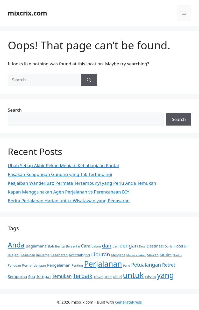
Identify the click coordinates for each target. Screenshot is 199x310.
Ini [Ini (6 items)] (186, 246)
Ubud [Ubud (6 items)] (117, 276)
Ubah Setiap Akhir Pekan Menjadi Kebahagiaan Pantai (63, 165)
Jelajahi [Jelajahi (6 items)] (13, 255)
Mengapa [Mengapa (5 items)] (118, 255)
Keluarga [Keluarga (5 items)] (42, 255)
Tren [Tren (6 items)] (108, 276)
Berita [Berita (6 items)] (60, 246)
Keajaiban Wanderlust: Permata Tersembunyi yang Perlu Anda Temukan (82, 183)
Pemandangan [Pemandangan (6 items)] (34, 265)
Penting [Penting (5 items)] (77, 265)
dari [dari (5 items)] (115, 246)
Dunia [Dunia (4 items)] (169, 246)
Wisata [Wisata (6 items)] (150, 276)
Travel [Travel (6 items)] (98, 276)
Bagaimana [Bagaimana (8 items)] (36, 246)
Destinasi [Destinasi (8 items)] (155, 246)
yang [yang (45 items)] (165, 275)
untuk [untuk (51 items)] (133, 275)
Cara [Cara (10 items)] (85, 246)
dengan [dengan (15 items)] (128, 245)
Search (15, 110)
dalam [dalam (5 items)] (96, 246)
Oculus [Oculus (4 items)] (177, 255)
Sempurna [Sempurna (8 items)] (17, 276)
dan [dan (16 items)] (106, 245)
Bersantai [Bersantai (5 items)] (73, 246)
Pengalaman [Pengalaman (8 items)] (58, 265)
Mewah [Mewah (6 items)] (153, 255)
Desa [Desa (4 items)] (142, 246)
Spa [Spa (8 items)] (31, 276)
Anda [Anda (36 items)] (16, 245)
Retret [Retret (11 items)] (168, 265)
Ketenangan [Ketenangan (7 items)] (79, 254)
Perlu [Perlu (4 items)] (126, 265)
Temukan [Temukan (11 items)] (62, 276)
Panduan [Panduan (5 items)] (14, 265)
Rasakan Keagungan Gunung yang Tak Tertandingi (60, 174)
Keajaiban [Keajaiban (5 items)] (27, 255)
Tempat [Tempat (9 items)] (43, 276)
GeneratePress (128, 302)
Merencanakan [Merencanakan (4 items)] (136, 255)
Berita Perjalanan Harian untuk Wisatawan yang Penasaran (69, 201)
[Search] (89, 80)
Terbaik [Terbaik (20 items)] (82, 276)
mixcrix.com (27, 13)
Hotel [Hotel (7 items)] (178, 246)
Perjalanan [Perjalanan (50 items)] (103, 264)
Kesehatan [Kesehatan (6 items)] (59, 255)
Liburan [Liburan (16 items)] (100, 254)
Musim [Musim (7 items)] (166, 254)
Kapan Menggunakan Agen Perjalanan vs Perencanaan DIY (68, 192)
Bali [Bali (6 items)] (51, 246)
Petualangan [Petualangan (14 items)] (146, 264)
